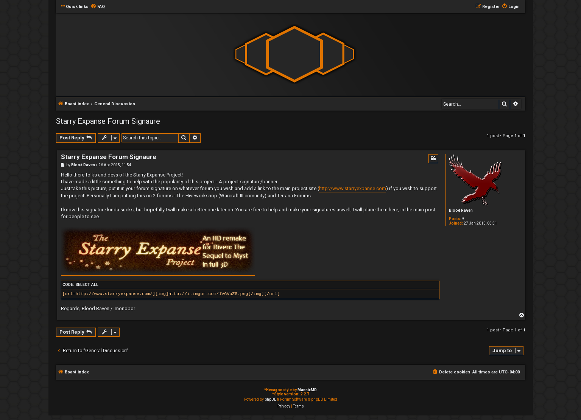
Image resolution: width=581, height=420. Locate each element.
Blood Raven (461, 210)
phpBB (271, 399)
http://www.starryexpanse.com (352, 188)
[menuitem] (97, 6)
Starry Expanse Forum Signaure (108, 121)
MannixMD (307, 390)
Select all (86, 284)
